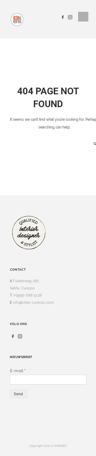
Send (18, 394)
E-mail (18, 370)
